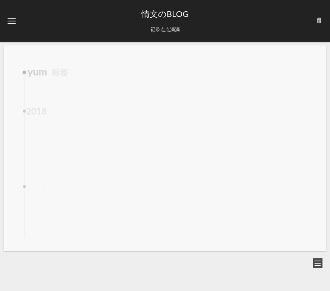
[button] (12, 20)
